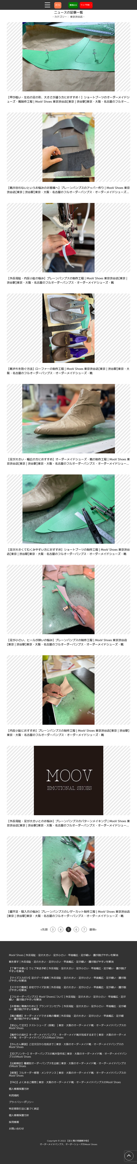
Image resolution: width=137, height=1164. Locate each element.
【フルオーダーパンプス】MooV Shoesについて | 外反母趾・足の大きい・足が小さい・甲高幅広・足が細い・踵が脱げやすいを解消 (67, 998)
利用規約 (14, 1095)
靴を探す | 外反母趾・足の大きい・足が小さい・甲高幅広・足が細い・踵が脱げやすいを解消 (61, 961)
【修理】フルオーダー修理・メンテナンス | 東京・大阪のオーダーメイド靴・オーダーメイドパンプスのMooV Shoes (67, 1074)
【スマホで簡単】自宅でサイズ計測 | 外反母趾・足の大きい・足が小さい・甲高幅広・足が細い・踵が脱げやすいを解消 (67, 988)
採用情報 (14, 1122)
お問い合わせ (16, 1128)
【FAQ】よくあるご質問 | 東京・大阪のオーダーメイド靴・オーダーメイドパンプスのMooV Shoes (65, 1082)
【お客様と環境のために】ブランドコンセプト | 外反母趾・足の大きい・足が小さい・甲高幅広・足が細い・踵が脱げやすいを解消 (67, 1007)
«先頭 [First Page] (44, 929)
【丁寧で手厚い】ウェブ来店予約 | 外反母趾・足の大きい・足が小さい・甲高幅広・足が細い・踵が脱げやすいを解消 (67, 969)
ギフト (57, 5)
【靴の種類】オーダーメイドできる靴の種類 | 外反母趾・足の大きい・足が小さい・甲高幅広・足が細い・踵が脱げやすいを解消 (66, 1017)
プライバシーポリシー (21, 1102)
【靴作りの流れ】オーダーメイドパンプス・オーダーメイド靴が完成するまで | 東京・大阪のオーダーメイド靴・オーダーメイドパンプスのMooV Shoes (67, 1036)
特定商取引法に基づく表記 (24, 1108)
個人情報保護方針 (19, 1088)
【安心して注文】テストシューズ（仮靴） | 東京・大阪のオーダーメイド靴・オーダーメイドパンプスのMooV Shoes (67, 1026)
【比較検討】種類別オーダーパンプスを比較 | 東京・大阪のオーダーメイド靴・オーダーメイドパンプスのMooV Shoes (67, 1064)
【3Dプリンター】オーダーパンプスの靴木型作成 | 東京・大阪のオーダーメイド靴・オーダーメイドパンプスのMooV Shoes (68, 1055)
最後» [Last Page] (92, 929)
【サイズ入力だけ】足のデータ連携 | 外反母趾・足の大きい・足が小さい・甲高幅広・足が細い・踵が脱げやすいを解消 (67, 979)
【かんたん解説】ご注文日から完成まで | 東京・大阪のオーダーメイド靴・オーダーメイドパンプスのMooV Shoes (66, 1045)
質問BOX (73, 5)
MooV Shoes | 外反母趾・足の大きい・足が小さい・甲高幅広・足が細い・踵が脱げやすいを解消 (63, 955)
